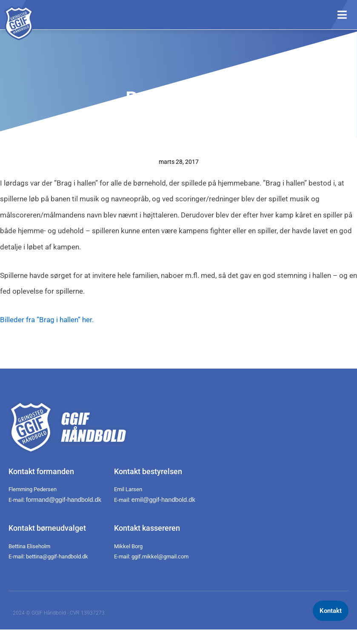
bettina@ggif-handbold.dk (57, 556)
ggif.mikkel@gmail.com (159, 556)
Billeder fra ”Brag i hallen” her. (47, 319)
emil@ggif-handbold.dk (163, 499)
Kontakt (331, 611)
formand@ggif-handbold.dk (63, 499)
